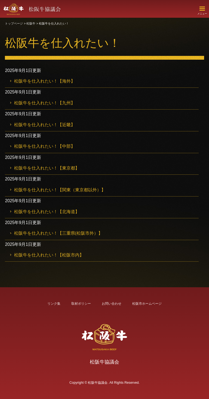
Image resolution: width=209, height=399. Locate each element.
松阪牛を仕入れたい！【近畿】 (46, 124)
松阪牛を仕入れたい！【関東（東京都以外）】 (61, 190)
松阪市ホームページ (147, 304)
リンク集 (53, 304)
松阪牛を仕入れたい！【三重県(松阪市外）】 (60, 233)
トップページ (16, 23)
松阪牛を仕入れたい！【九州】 (46, 103)
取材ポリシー (81, 304)
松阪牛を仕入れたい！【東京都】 (48, 168)
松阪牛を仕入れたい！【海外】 (46, 81)
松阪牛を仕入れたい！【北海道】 (48, 211)
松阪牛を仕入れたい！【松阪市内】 (50, 255)
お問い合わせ (111, 304)
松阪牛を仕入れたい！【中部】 (46, 146)
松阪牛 (32, 23)
